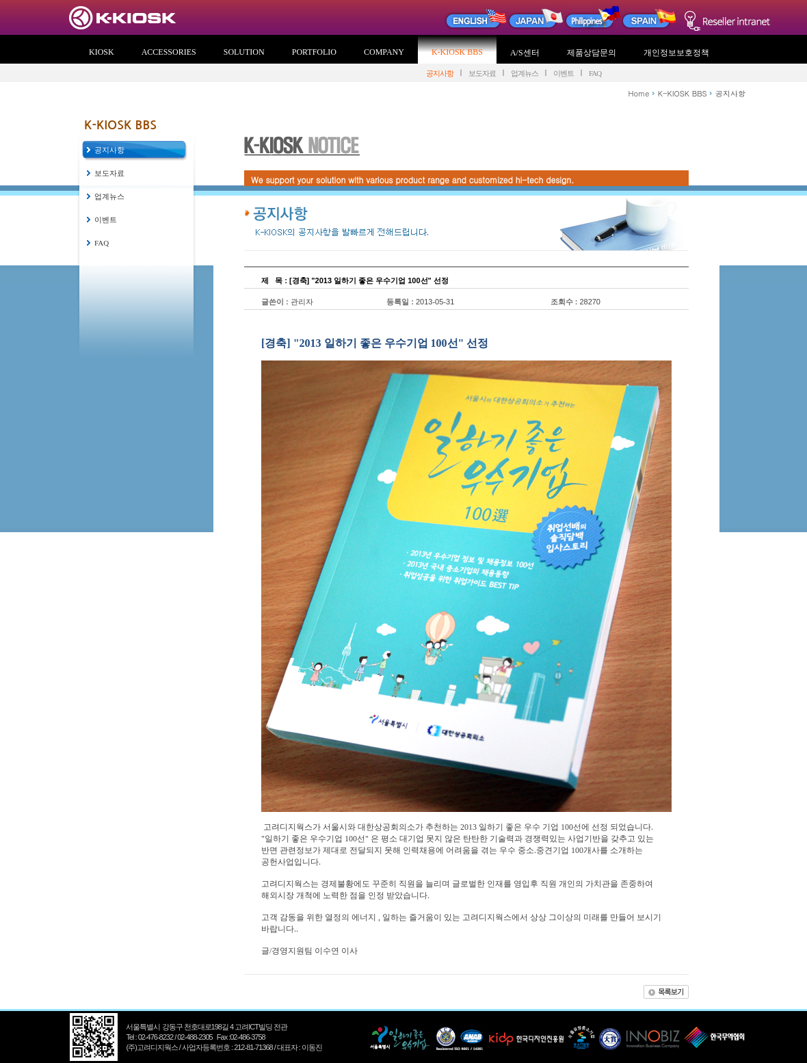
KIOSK (101, 52)
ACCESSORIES (169, 52)
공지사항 (439, 73)
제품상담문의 (591, 52)
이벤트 (563, 73)
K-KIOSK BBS (457, 52)
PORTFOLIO (314, 52)
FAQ (595, 73)
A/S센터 (525, 52)
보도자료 (482, 73)
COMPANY (384, 52)
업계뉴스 (524, 73)
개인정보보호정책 (676, 52)
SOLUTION (244, 52)
